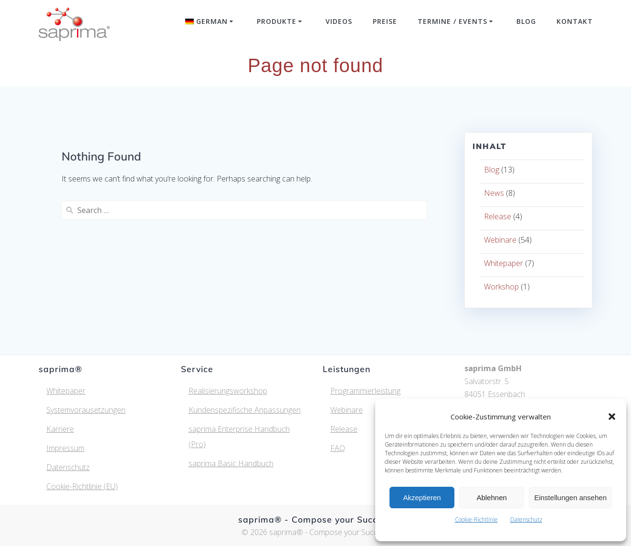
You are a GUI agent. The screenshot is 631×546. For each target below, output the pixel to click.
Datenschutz (526, 519)
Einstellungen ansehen (570, 497)
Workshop (501, 286)
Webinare (500, 240)
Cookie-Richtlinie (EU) (82, 486)
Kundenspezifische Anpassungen (245, 410)
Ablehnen (491, 497)
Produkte (276, 21)
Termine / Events (452, 21)
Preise (385, 21)
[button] (612, 416)
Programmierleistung (365, 390)
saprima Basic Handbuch (231, 463)
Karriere (60, 429)
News (494, 193)
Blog (526, 21)
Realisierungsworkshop (228, 390)
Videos (339, 21)
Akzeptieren (422, 497)
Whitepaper (503, 263)
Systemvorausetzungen (86, 410)
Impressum (65, 448)
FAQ (337, 448)
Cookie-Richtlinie (476, 519)
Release (497, 216)
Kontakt (575, 21)
